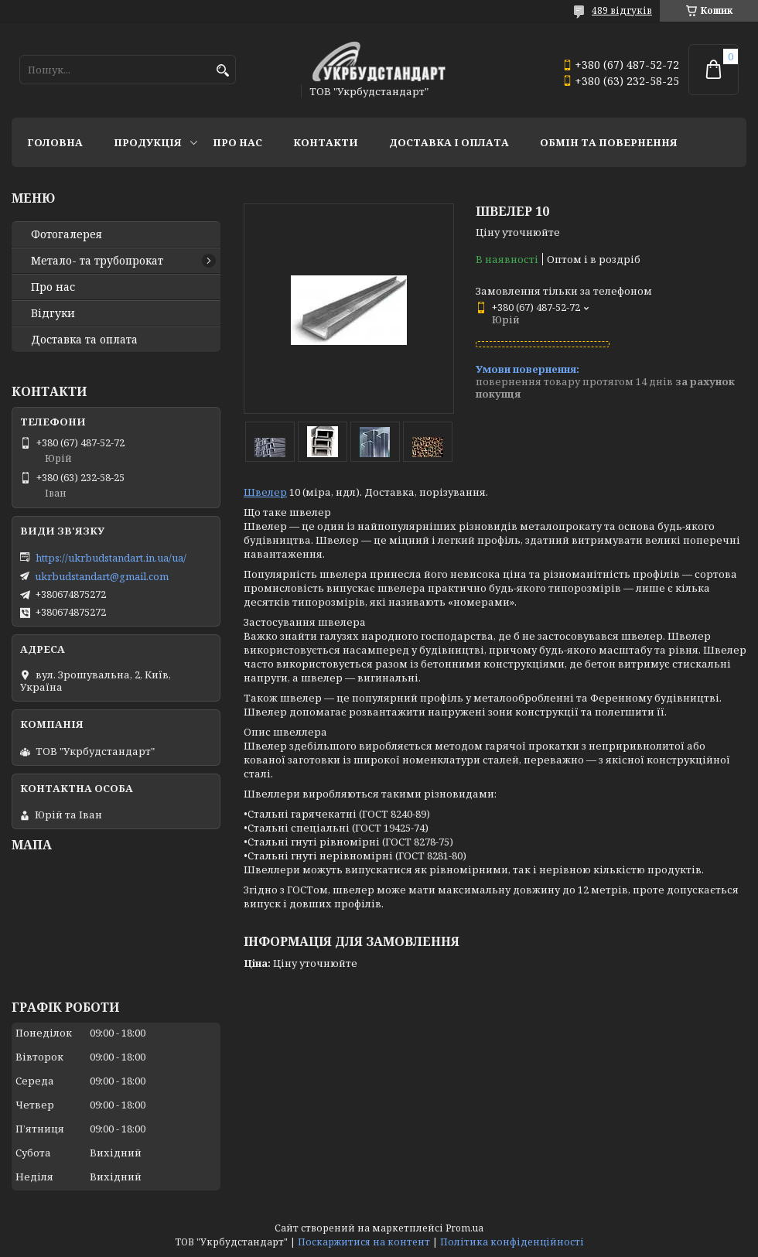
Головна (55, 142)
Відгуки (53, 313)
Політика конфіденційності (512, 1241)
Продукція (148, 142)
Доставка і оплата (449, 142)
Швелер (265, 492)
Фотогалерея (66, 234)
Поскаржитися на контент (364, 1241)
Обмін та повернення (609, 142)
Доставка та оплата (84, 340)
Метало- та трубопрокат (97, 261)
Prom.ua (464, 1228)
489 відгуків (622, 10)
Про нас (237, 142)
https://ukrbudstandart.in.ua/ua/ (111, 558)
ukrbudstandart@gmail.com (102, 576)
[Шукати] (222, 70)
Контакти (325, 142)
